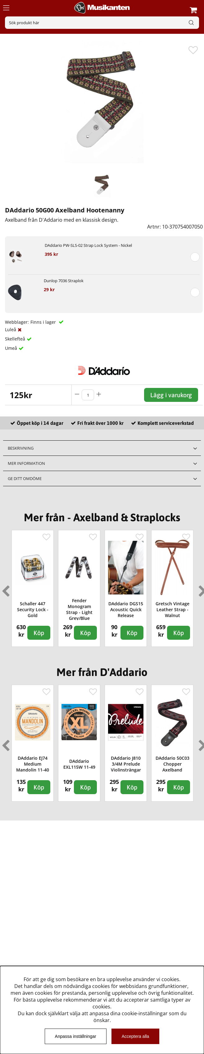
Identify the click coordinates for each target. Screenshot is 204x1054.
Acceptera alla (135, 1036)
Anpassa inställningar (75, 1036)
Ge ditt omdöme (25, 478)
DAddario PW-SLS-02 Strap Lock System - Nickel (88, 245)
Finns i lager (43, 322)
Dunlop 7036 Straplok (64, 280)
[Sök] (102, 22)
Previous (4, 588)
